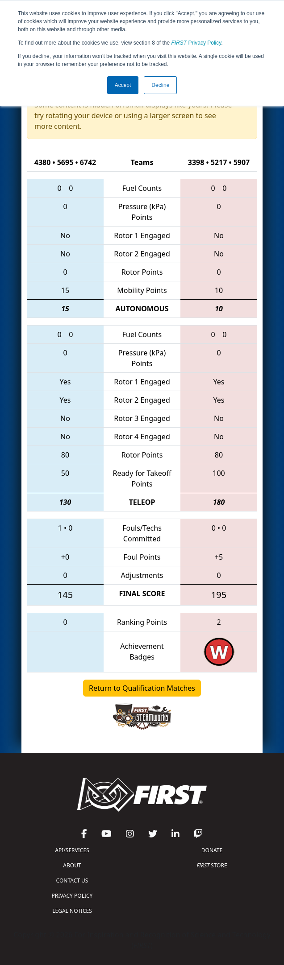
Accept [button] (123, 85)
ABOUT (72, 865)
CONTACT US (72, 880)
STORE (211, 865)
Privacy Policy (196, 43)
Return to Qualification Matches (142, 688)
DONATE (211, 850)
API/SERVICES (72, 850)
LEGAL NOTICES (72, 911)
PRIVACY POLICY (72, 895)
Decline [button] (160, 85)
